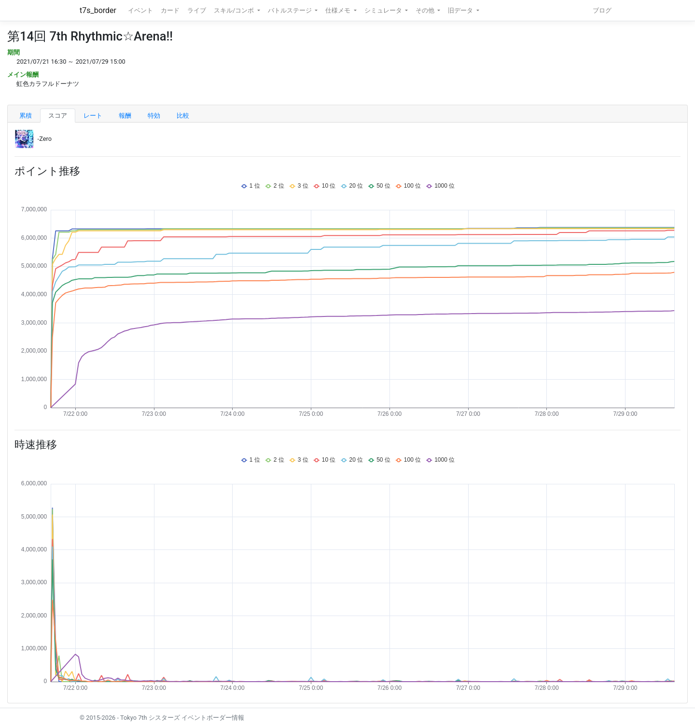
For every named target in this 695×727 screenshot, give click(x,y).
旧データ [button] (461, 10)
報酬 (125, 115)
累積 (25, 115)
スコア (57, 115)
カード (170, 10)
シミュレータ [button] (383, 10)
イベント (140, 10)
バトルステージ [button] (290, 10)
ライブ (196, 10)
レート (92, 115)
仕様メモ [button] (338, 10)
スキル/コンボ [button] (234, 10)
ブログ (602, 10)
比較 (183, 115)
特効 (154, 115)
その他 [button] (426, 10)
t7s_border (98, 10)
